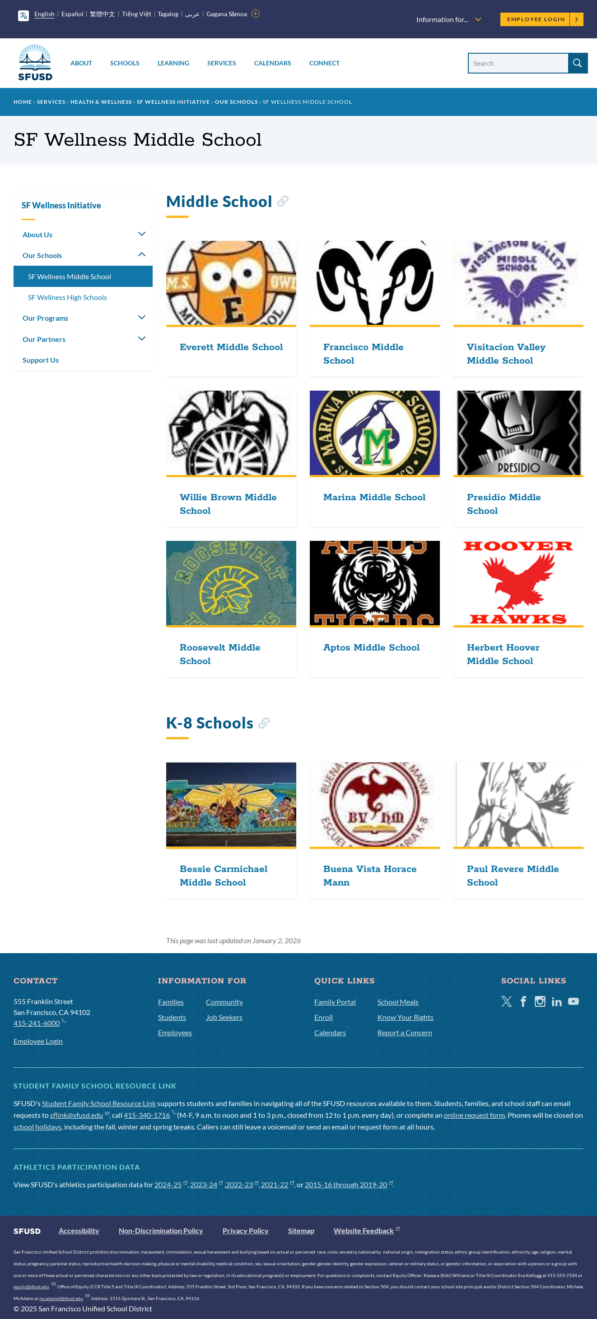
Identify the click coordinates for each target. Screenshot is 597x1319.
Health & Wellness (101, 101)
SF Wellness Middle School (69, 276)
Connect (324, 63)
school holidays (37, 1126)
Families (171, 1001)
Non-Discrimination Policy (161, 1230)
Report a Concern (405, 1032)
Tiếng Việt (136, 14)
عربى (192, 14)
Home (23, 101)
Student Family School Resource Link (99, 1103)
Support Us (41, 359)
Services (221, 63)
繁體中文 (102, 14)
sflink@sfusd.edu (79, 1115)
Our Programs (45, 318)
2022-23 (242, 1184)
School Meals (398, 1001)
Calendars (272, 63)
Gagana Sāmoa (226, 14)
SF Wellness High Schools (67, 297)
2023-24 (206, 1184)
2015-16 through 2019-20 (349, 1184)
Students (172, 1017)
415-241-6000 (39, 1022)
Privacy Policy (246, 1230)
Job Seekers (224, 1017)
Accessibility (79, 1230)
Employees (175, 1032)
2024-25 (170, 1184)
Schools (125, 63)
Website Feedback (367, 1230)
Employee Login (543, 19)
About (81, 63)
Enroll (323, 1017)
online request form (474, 1115)
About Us (37, 234)
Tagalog (168, 14)
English (44, 14)
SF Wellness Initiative (173, 101)
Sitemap (301, 1230)
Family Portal (335, 1001)
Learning (173, 63)
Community (224, 1001)
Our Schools (236, 101)
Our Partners (44, 339)
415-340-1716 (150, 1115)
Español (72, 14)
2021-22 (277, 1184)
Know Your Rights (406, 1017)
